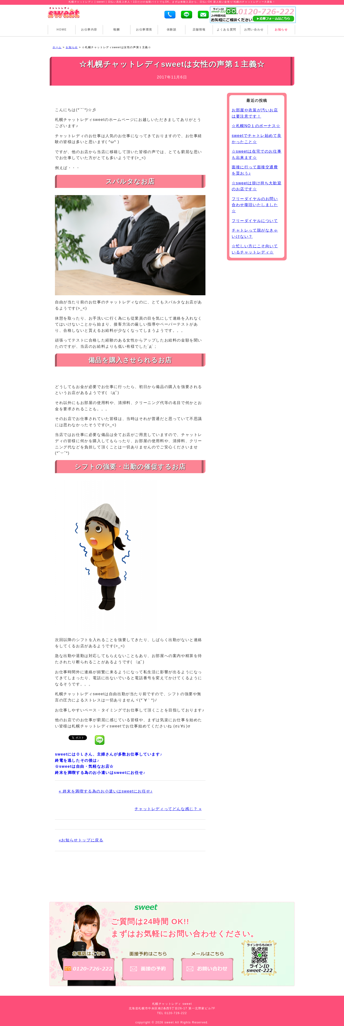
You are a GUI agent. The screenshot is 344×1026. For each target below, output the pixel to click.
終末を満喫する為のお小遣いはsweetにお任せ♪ (100, 773)
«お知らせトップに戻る (81, 840)
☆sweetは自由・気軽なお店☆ (84, 766)
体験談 (172, 29)
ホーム (57, 47)
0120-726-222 (176, 1013)
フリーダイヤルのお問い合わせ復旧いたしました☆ (255, 205)
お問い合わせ (254, 29)
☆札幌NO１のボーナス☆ (256, 126)
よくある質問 (226, 29)
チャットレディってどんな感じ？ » (168, 809)
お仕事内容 (89, 29)
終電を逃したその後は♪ (77, 760)
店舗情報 (199, 29)
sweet (170, 1022)
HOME (62, 29)
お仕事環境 (144, 29)
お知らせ (281, 29)
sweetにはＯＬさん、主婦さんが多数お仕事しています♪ (108, 754)
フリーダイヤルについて (255, 221)
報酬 (116, 29)
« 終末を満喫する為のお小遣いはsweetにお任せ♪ (106, 791)
